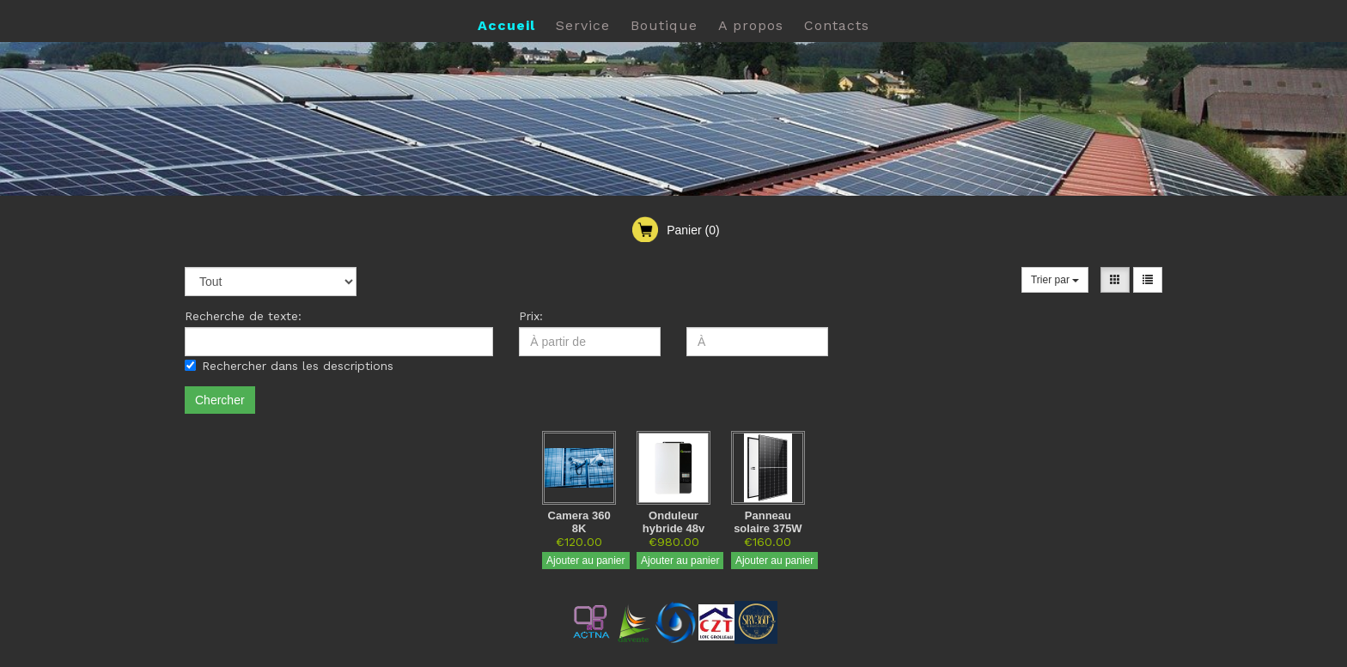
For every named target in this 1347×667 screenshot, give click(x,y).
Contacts (836, 25)
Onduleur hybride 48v (673, 522)
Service (583, 25)
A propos (750, 25)
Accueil (506, 25)
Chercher (220, 400)
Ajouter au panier (585, 561)
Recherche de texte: (243, 316)
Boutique (664, 25)
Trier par (1055, 280)
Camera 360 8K (579, 522)
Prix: (531, 316)
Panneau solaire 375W (768, 522)
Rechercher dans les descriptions (289, 366)
